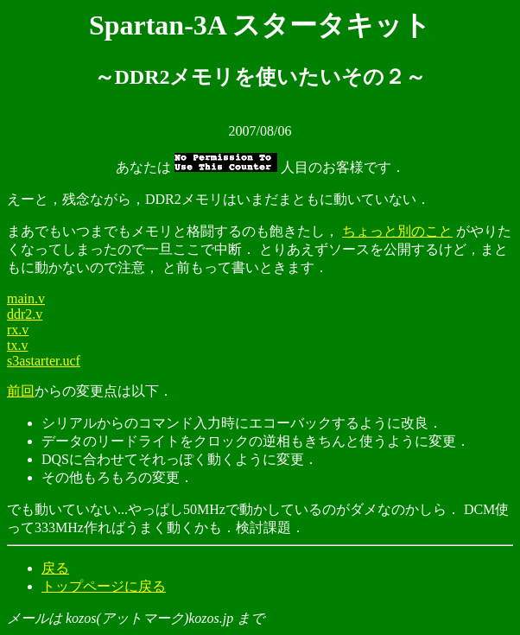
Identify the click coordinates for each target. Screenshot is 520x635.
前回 (21, 391)
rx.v (18, 329)
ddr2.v (24, 314)
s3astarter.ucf (43, 360)
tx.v (17, 345)
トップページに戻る (103, 586)
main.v (26, 298)
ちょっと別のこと (397, 231)
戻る (55, 568)
